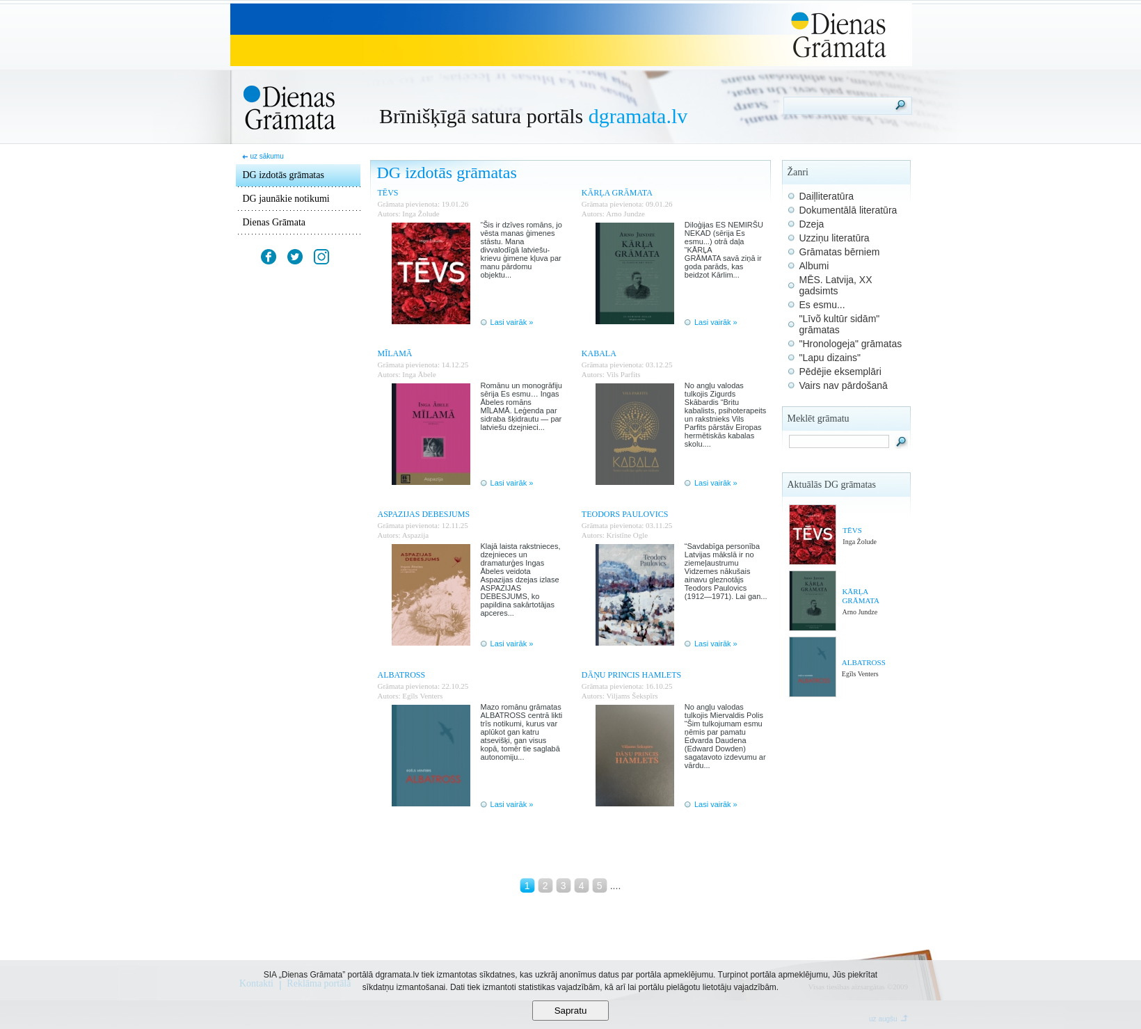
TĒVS (852, 530)
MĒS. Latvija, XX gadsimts (835, 285)
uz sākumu (266, 156)
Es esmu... (822, 304)
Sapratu (570, 1010)
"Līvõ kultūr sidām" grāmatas (839, 324)
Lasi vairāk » (512, 322)
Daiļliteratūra (826, 196)
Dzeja (811, 224)
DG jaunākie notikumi (286, 198)
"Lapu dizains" (830, 357)
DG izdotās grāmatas (283, 175)
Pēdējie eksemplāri (840, 371)
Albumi (814, 265)
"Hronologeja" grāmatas (850, 343)
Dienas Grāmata (274, 222)
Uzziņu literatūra (834, 238)
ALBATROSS (864, 662)
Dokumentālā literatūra (848, 210)
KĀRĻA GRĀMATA (860, 596)
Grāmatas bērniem (839, 251)
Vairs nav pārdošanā (843, 385)
